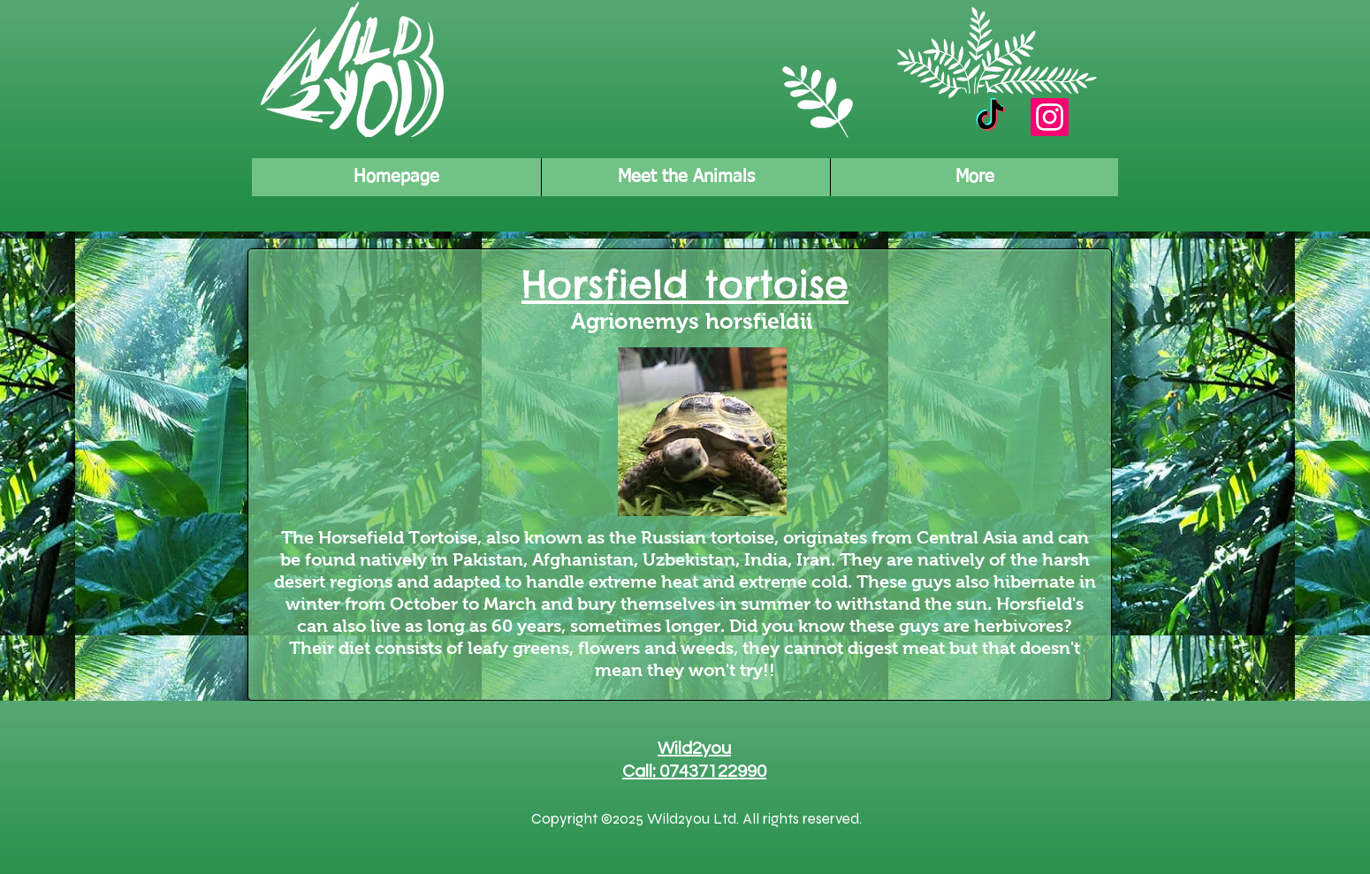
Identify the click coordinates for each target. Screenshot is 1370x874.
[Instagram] (1050, 117)
